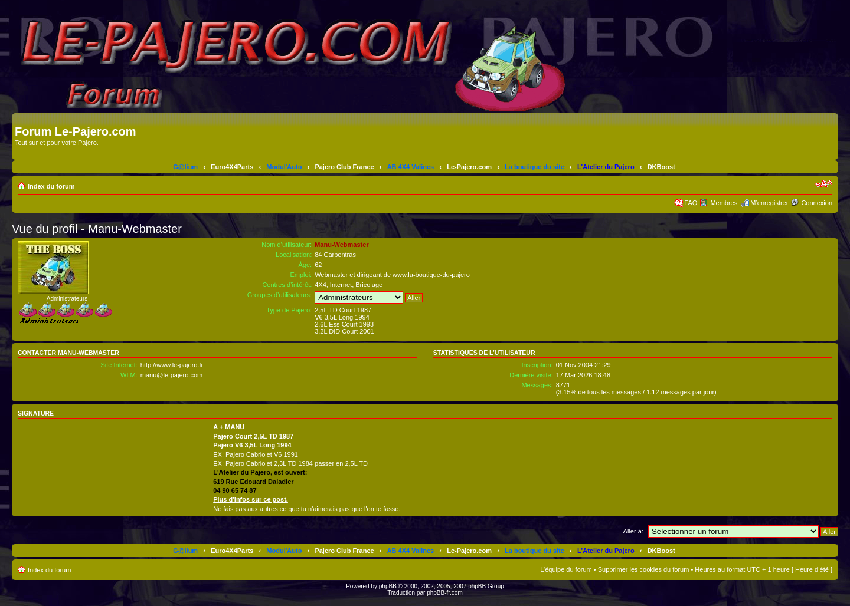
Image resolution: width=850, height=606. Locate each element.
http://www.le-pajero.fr (171, 364)
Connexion (816, 202)
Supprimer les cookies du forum (643, 569)
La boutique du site (534, 166)
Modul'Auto (284, 166)
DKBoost (661, 166)
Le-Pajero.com (469, 166)
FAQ (690, 202)
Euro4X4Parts (232, 166)
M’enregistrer (769, 202)
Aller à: (633, 531)
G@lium (185, 166)
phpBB (388, 586)
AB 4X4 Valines (410, 166)
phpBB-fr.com (445, 592)
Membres (723, 202)
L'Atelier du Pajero (606, 166)
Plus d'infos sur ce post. (250, 499)
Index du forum (51, 186)
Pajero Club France (344, 166)
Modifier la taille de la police (823, 184)
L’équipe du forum (565, 569)
